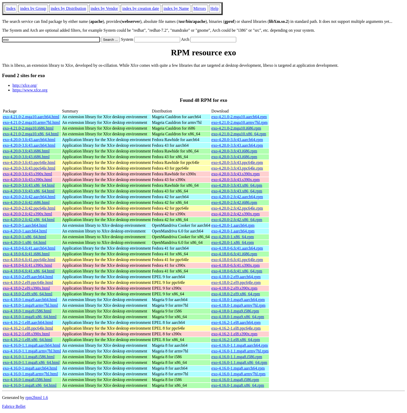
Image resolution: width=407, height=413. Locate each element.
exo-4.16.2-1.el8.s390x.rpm (234, 334)
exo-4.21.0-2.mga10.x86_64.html (31, 134)
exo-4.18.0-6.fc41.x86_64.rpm (236, 271)
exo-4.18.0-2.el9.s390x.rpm (234, 288)
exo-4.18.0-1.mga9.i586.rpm (235, 311)
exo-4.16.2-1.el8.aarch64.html (28, 322)
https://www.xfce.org (30, 90)
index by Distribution (68, 8)
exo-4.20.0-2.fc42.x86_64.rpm (236, 219)
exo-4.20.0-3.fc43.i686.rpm (234, 151)
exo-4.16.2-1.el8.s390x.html (26, 334)
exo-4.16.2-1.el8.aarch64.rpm (236, 322)
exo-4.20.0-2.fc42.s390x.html (27, 214)
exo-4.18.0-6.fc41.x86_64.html (29, 271)
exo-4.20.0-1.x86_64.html (24, 237)
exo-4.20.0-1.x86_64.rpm (232, 237)
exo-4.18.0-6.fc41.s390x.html (27, 265)
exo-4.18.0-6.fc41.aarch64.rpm (237, 248)
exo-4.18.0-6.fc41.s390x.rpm (235, 265)
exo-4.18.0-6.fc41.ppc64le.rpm (237, 259)
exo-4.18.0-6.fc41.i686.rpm (234, 254)
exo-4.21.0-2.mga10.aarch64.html (31, 117)
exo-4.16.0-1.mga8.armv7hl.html (30, 374)
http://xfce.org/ (24, 85)
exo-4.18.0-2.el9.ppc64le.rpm (236, 282)
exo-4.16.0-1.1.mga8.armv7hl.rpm (239, 351)
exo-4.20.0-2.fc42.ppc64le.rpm (237, 208)
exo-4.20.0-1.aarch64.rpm (232, 225)
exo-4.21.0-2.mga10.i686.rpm (236, 128)
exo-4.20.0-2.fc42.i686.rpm (234, 202)
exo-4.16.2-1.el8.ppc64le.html (28, 328)
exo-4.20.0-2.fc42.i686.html (26, 202)
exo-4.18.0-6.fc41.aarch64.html (29, 248)
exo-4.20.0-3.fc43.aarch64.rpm (237, 139)
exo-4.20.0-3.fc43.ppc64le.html (29, 162)
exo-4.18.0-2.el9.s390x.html (26, 288)
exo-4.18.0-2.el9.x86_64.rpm (235, 294)
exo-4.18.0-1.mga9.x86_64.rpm (237, 317)
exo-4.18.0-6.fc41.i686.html (26, 254)
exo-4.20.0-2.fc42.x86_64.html (29, 219)
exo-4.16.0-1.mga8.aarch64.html (30, 368)
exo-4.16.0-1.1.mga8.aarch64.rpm (239, 345)
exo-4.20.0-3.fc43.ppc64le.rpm (237, 162)
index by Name (176, 8)
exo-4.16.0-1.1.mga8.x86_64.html (31, 362)
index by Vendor (104, 8)
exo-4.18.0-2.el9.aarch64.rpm (236, 277)
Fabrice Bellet (13, 406)
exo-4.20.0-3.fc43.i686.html (26, 151)
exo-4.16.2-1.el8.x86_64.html (27, 339)
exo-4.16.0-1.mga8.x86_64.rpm (237, 385)
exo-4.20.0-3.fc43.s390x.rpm (235, 174)
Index (11, 8)
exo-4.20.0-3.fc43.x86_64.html (29, 185)
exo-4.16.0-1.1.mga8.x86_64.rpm (239, 362)
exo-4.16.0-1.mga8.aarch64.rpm (238, 368)
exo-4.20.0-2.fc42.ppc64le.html (29, 208)
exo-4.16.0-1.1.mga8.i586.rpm (236, 357)
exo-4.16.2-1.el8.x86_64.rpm (235, 339)
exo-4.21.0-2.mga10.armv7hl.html (31, 122)
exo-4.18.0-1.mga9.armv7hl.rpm (238, 305)
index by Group (33, 8)
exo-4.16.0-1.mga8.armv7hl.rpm (238, 374)
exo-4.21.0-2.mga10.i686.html (28, 128)
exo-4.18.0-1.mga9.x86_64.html (30, 317)
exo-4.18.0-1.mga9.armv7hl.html (30, 305)
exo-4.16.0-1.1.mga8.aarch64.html (31, 345)
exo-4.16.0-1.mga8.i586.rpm (235, 379)
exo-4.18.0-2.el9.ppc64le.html (28, 282)
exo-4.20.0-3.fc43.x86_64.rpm (236, 185)
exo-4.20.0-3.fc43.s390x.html (27, 174)
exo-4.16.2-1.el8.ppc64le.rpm (236, 328)
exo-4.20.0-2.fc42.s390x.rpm (235, 214)
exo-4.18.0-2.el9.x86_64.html (27, 294)
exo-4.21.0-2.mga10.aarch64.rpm (239, 117)
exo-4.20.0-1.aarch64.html (25, 225)
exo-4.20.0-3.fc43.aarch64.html (29, 139)
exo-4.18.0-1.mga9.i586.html (27, 311)
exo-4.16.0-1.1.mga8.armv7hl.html (32, 351)
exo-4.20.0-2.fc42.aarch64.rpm (237, 197)
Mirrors (199, 8)
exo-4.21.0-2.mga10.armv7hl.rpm (239, 122)
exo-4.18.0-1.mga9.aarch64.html (30, 299)
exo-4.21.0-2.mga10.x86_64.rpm (238, 134)
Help (215, 8)
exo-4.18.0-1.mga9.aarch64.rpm (238, 299)
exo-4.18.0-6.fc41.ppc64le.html (29, 259)
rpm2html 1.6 (36, 397)
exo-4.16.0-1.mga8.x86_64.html (30, 385)
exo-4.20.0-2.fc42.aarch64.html (29, 197)
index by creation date (140, 8)
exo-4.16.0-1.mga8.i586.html (27, 379)
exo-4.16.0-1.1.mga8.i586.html (29, 357)
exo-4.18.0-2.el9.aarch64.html (28, 277)
